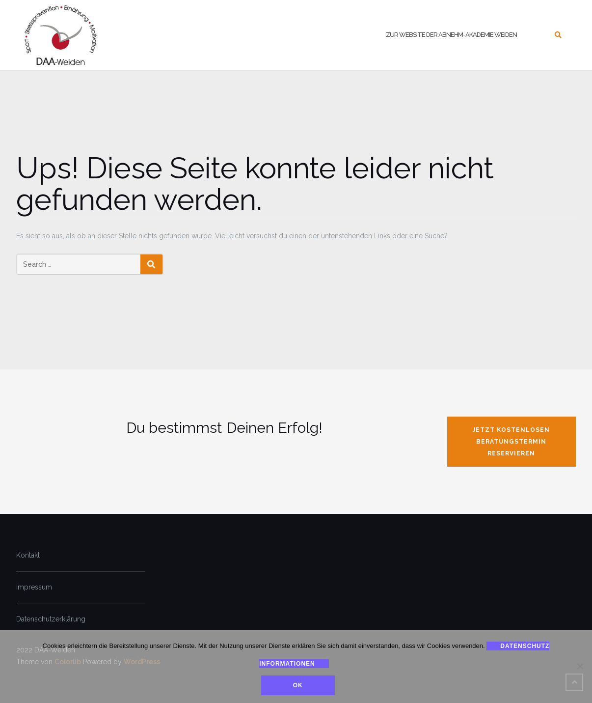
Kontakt (28, 555)
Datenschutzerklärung (50, 619)
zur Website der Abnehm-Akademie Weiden (451, 34)
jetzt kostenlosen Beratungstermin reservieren (511, 441)
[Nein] (580, 667)
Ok (298, 685)
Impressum (34, 587)
